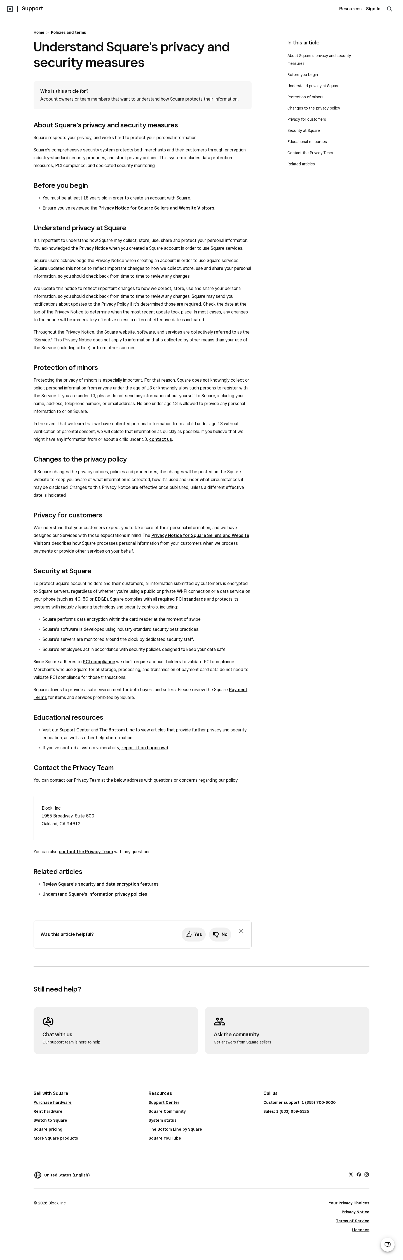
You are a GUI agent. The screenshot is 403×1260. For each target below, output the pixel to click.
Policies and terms (68, 32)
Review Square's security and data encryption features (101, 884)
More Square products (56, 1138)
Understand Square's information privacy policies (95, 894)
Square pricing (48, 1129)
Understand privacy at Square (314, 86)
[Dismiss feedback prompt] (241, 931)
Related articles (301, 164)
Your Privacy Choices (349, 1203)
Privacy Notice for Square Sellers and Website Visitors (156, 208)
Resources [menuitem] (350, 8)
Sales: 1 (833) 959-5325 (286, 1111)
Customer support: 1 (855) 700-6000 (299, 1102)
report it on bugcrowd (144, 747)
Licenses (360, 1230)
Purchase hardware (53, 1102)
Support (32, 8)
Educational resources (307, 141)
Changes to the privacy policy (313, 108)
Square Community (167, 1111)
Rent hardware (48, 1111)
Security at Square (303, 130)
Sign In (373, 8)
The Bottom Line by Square (175, 1129)
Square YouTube (165, 1138)
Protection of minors (305, 97)
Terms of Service (352, 1221)
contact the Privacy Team (86, 851)
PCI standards (191, 599)
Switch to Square (50, 1120)
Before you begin (302, 74)
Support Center (164, 1102)
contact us (160, 439)
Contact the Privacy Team (310, 153)
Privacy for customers (306, 119)
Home (39, 32)
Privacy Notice (355, 1212)
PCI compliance (99, 661)
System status (163, 1120)
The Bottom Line (117, 730)
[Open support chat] (388, 1245)
